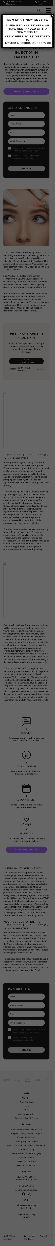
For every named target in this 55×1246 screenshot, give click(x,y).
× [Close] (52, 15)
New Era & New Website (27, 19)
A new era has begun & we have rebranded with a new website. (27, 29)
